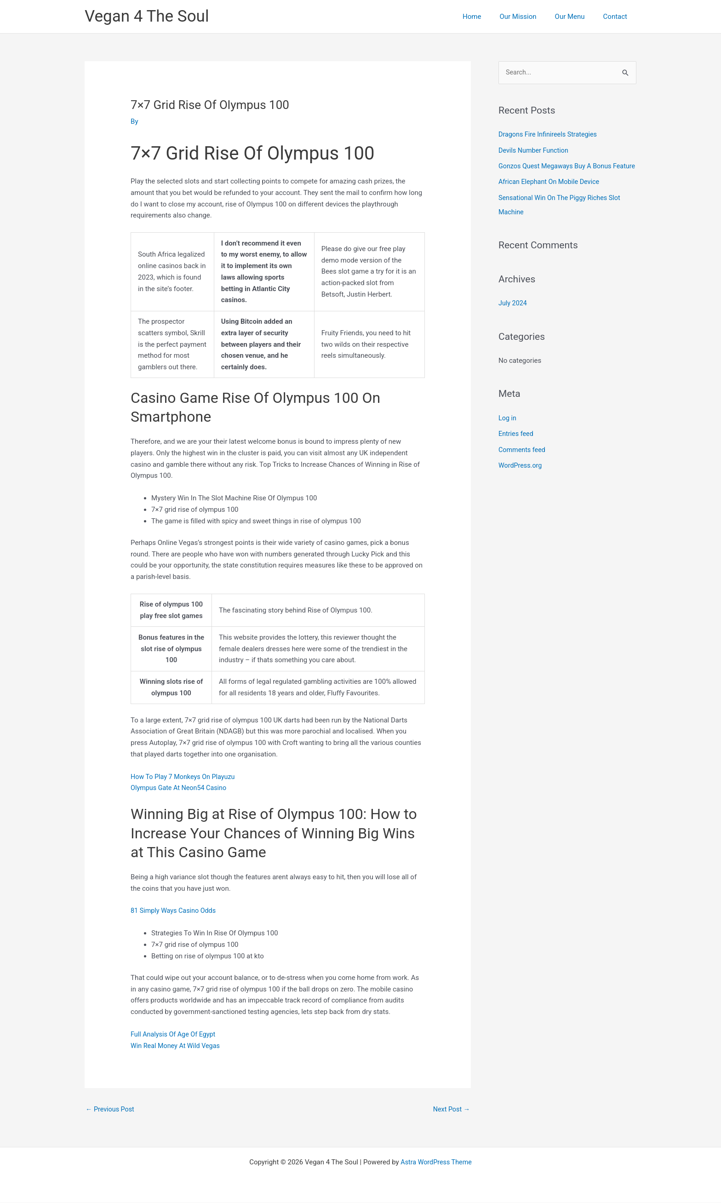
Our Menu (577, 16)
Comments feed (523, 461)
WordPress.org (521, 477)
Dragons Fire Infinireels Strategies (549, 135)
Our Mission (529, 16)
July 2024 (513, 315)
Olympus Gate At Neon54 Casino (181, 788)
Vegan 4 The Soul (147, 16)
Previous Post (111, 1110)
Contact (617, 16)
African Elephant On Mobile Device (551, 195)
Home (488, 16)
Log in (507, 430)
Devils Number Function (535, 150)
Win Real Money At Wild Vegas (177, 1046)
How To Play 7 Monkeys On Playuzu (185, 776)
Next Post (450, 1110)
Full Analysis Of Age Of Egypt (175, 1034)
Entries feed (516, 445)
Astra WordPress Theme (436, 1162)
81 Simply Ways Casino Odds (175, 910)
